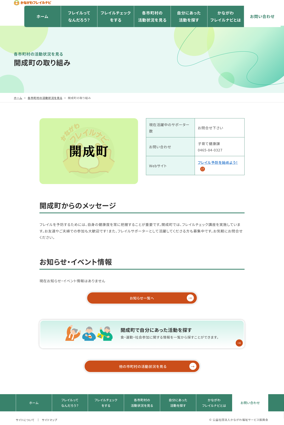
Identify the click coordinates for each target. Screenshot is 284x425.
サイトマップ (50, 416)
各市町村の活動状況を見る (142, 26)
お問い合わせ (252, 25)
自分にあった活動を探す (178, 26)
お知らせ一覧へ (151, 298)
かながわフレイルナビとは (215, 26)
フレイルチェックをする (105, 26)
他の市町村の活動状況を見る (148, 364)
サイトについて (25, 416)
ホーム (32, 25)
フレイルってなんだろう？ (69, 26)
